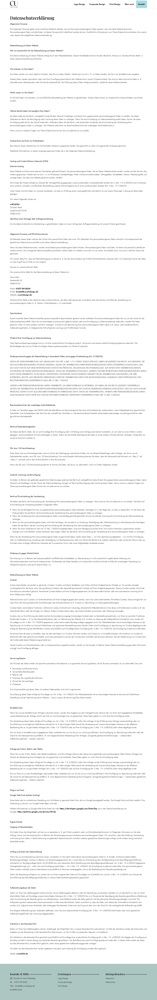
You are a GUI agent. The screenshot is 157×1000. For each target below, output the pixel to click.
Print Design (114, 4)
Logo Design (79, 4)
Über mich (129, 4)
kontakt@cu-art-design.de (27, 291)
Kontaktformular (16, 989)
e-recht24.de (22, 953)
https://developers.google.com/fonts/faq (78, 808)
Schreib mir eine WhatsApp (25, 978)
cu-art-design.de (25, 294)
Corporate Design (97, 4)
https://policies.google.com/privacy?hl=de (36, 811)
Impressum (110, 978)
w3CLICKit (14, 204)
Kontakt (141, 4)
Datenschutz (110, 982)
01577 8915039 (23, 288)
